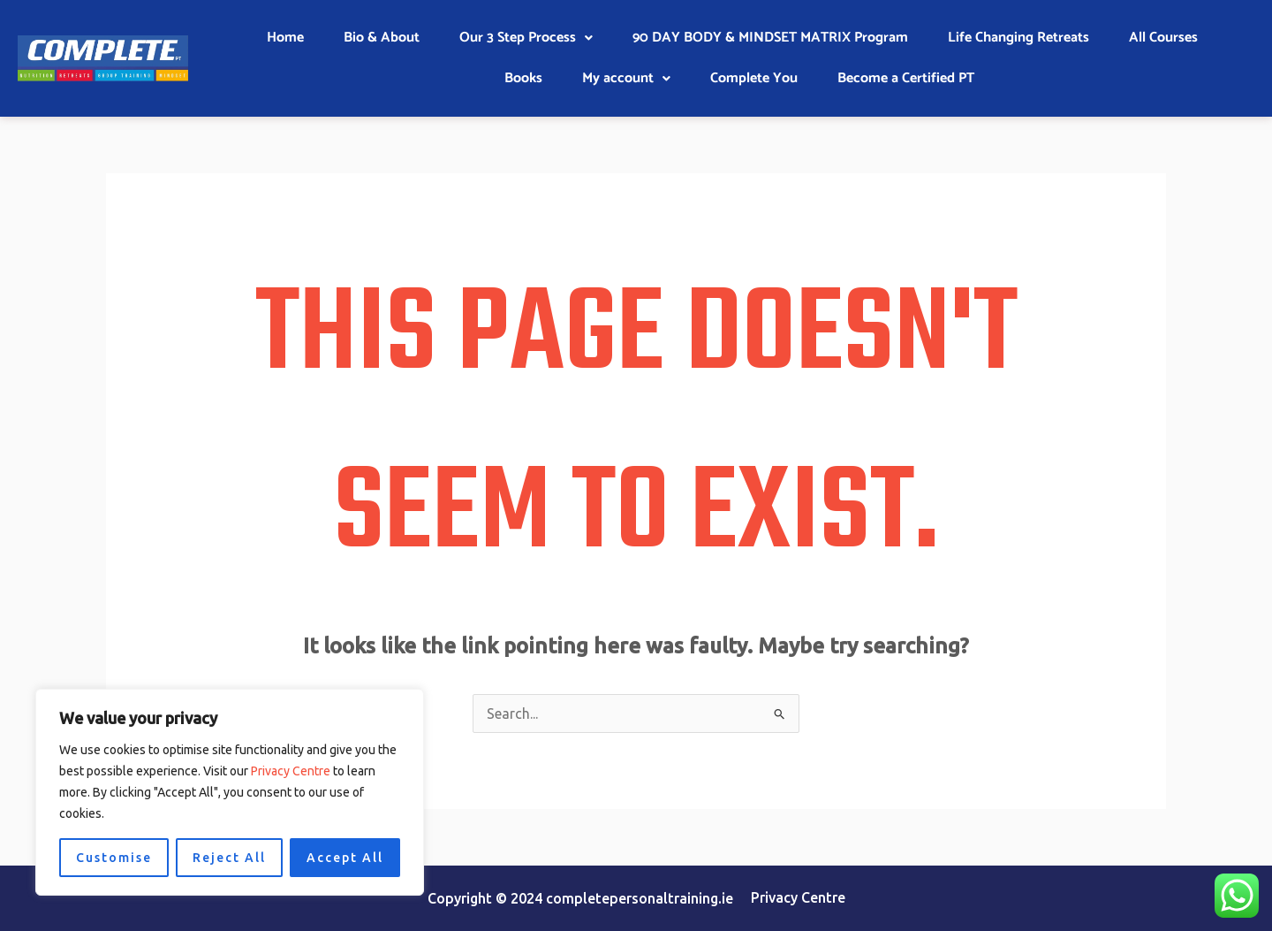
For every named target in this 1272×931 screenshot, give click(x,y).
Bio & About (382, 38)
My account (626, 78)
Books (523, 78)
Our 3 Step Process (526, 38)
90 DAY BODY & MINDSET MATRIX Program (770, 38)
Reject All (229, 858)
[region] (229, 792)
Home (285, 38)
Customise (114, 858)
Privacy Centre (290, 771)
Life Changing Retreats (1018, 38)
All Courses (1163, 38)
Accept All (345, 858)
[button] (526, 38)
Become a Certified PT (905, 78)
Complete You (754, 78)
